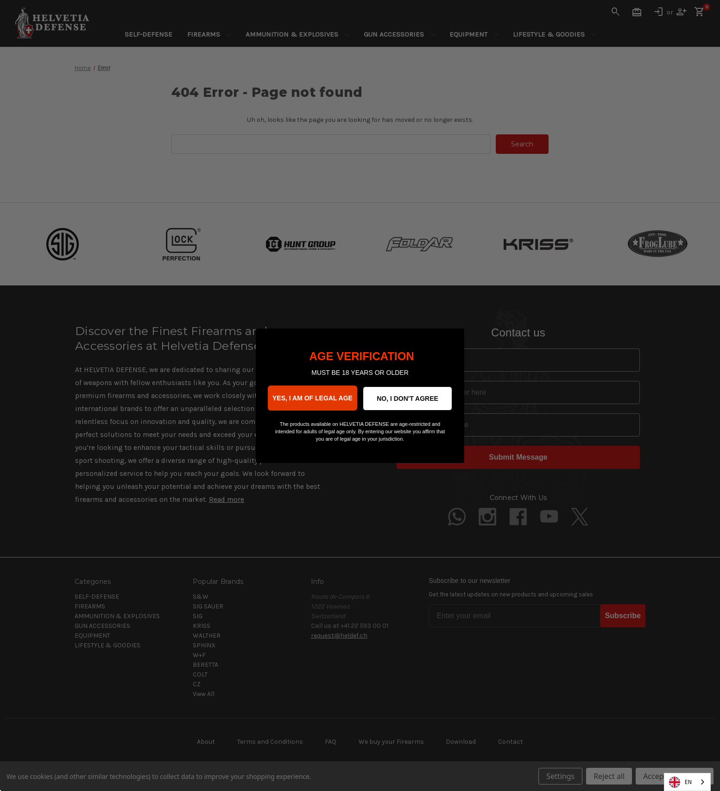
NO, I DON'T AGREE (407, 398)
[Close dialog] (452, 340)
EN (680, 782)
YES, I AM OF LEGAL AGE (312, 398)
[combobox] (687, 782)
